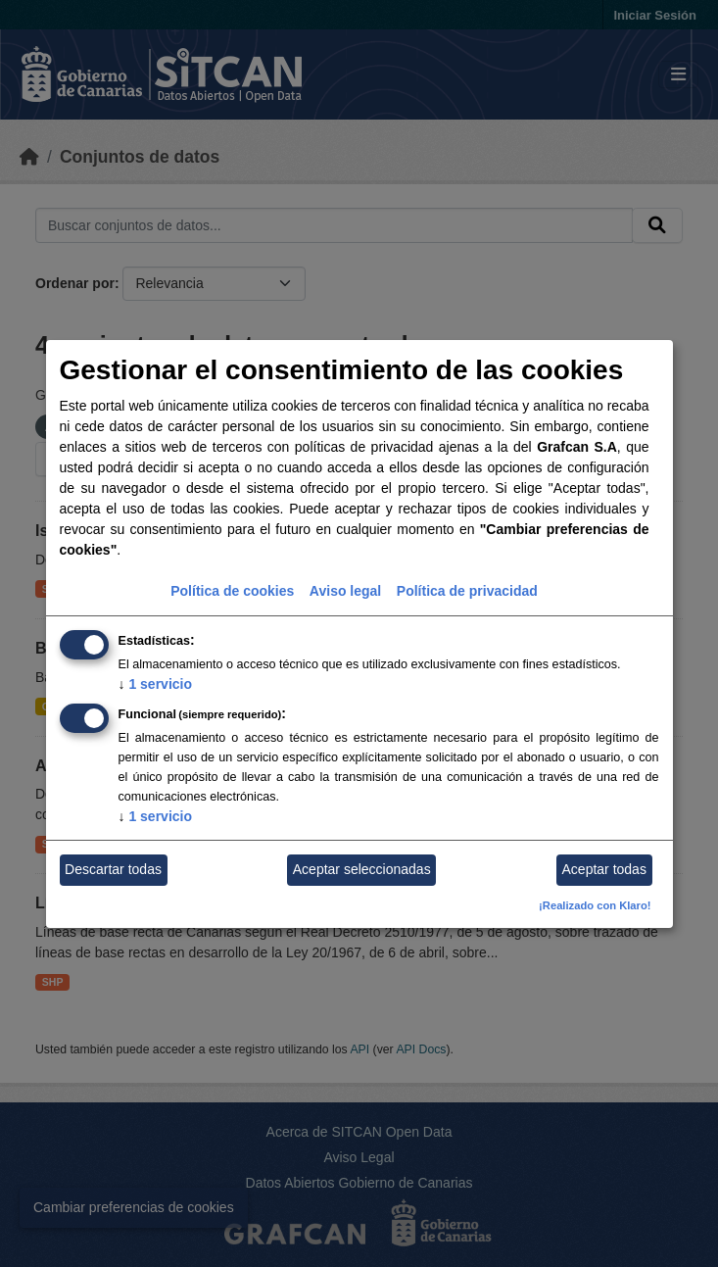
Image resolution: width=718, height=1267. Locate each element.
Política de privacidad (467, 591)
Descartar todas (113, 869)
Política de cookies (232, 591)
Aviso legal (345, 591)
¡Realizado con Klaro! (594, 905)
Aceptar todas (604, 869)
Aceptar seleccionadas (362, 869)
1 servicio (156, 684)
